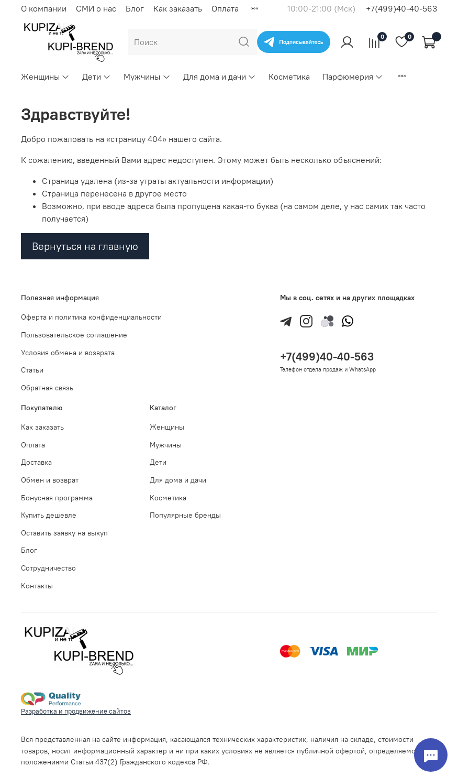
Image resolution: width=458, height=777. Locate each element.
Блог (135, 8)
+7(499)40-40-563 (401, 8)
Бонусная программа (57, 497)
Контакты (37, 585)
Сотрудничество (48, 568)
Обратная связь (47, 387)
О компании (43, 8)
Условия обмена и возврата (68, 352)
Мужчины (147, 76)
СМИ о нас (96, 8)
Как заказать (177, 8)
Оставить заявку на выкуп (64, 533)
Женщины (45, 76)
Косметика (289, 76)
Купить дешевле (48, 515)
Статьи (32, 370)
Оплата (225, 8)
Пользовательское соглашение (74, 335)
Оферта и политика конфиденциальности (91, 317)
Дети (96, 76)
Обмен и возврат (50, 480)
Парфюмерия (352, 76)
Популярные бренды (185, 515)
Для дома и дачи (219, 76)
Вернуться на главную (85, 246)
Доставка (36, 462)
